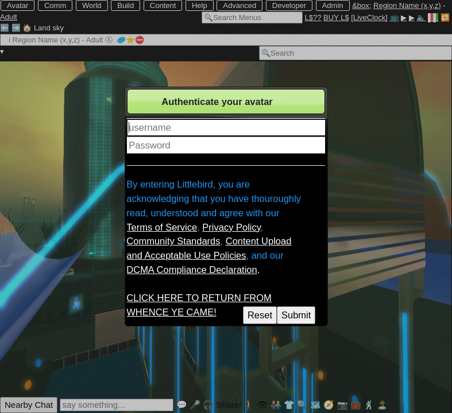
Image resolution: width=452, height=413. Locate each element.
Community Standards (173, 241)
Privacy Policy (231, 227)
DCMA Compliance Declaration (191, 269)
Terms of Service (161, 227)
